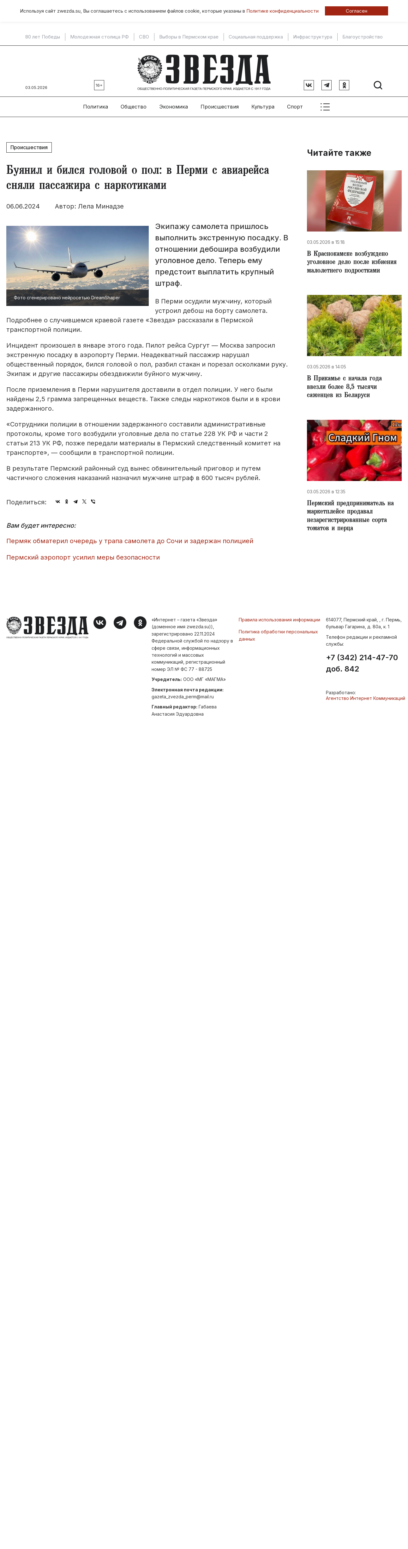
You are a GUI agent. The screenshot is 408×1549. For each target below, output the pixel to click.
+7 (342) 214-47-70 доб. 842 (362, 660)
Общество (134, 104)
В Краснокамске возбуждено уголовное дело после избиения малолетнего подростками (353, 261)
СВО (144, 37)
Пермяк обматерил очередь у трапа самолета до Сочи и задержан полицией (129, 538)
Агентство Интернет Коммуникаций (365, 695)
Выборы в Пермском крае (189, 37)
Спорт (295, 104)
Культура (262, 104)
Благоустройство (362, 37)
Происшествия (220, 104)
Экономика (173, 104)
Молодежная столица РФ (99, 37)
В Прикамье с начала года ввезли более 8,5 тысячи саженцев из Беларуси (347, 387)
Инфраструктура (312, 37)
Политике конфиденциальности (282, 11)
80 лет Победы (42, 37)
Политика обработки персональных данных (278, 633)
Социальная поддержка (256, 37)
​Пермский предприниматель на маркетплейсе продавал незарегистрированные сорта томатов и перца (353, 518)
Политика (95, 104)
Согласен (356, 11)
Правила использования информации (279, 617)
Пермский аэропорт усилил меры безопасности (83, 555)
